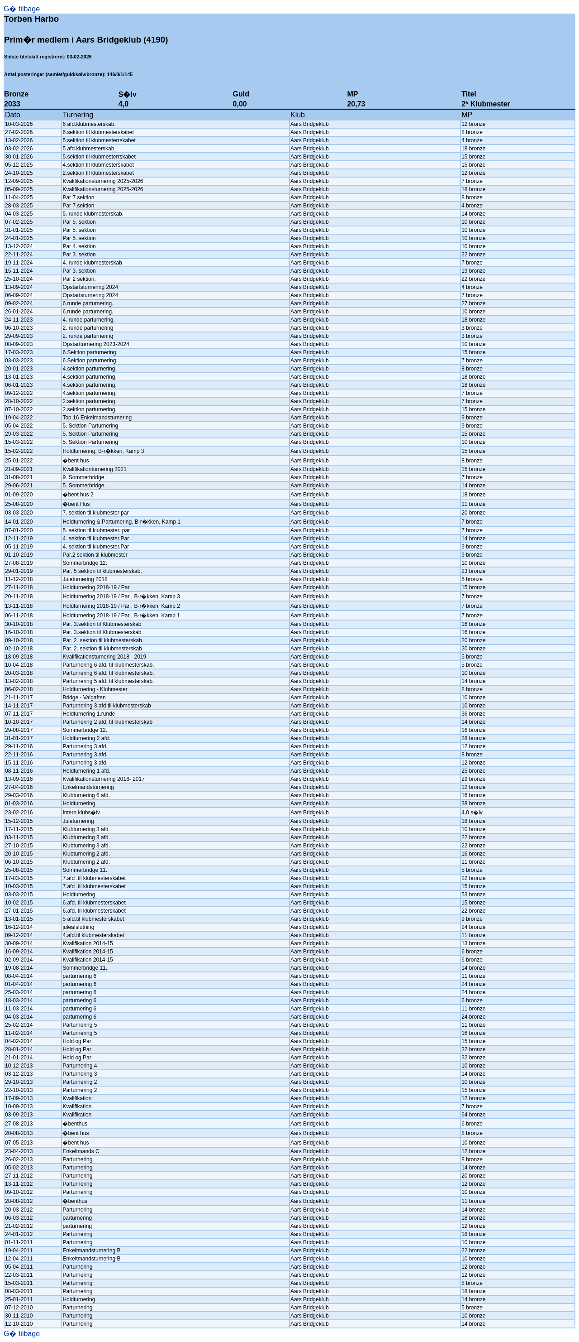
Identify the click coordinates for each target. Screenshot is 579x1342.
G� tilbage (22, 9)
